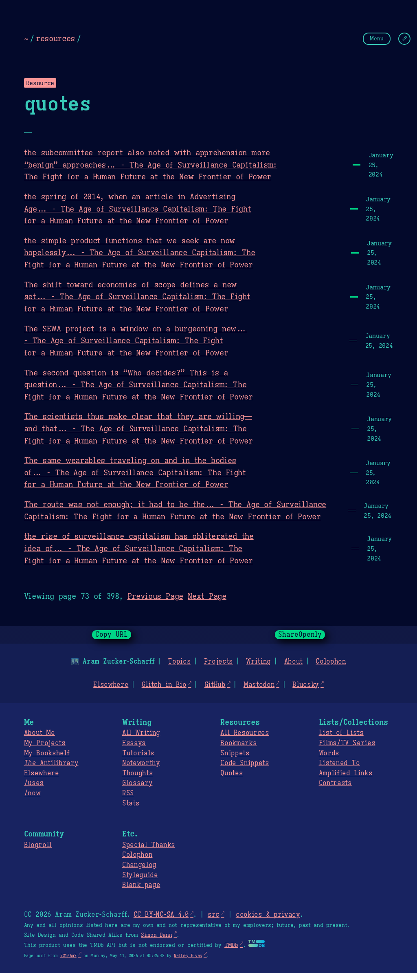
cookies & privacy (268, 915)
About (293, 661)
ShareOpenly (300, 635)
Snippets (234, 753)
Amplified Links (346, 773)
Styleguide (140, 875)
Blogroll (38, 845)
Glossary (137, 783)
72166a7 (68, 955)
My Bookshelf (47, 753)
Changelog (139, 865)
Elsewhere (110, 685)
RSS (128, 793)
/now (32, 793)
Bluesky (305, 685)
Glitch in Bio (164, 685)
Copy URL (111, 635)
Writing (258, 661)
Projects (218, 661)
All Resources (244, 733)
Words (329, 753)
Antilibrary (51, 763)
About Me (39, 733)
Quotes (231, 773)
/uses (34, 783)
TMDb (231, 945)
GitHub (215, 685)
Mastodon (259, 685)
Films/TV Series (347, 743)
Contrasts (335, 783)
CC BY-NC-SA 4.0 (161, 915)
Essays (134, 743)
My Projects (45, 743)
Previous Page (155, 596)
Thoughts (137, 773)
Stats (130, 803)
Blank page (141, 885)
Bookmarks (238, 743)
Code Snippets (244, 763)
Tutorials (138, 753)
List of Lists (341, 733)
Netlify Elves (188, 955)
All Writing (141, 733)
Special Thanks (148, 845)
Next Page (207, 596)
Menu (377, 38)
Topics (179, 661)
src (213, 915)
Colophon (331, 661)
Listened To (339, 763)
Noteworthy (141, 763)
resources (55, 38)
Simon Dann (156, 935)
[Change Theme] (404, 39)
